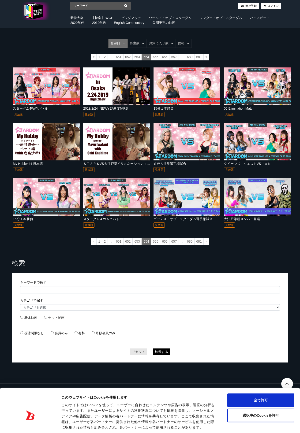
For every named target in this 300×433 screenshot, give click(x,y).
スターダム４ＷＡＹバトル (103, 219)
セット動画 (56, 317)
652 (128, 57)
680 (189, 57)
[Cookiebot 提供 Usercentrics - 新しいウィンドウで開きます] (30, 423)
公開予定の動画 (163, 23)
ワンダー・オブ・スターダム (220, 18)
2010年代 (99, 23)
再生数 (137, 43)
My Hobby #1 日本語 (28, 164)
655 (155, 57)
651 (118, 57)
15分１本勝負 (164, 108)
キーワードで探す (33, 282)
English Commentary (129, 23)
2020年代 (77, 23)
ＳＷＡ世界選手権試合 (170, 164)
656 (164, 57)
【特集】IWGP (102, 18)
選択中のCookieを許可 (261, 393)
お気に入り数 (161, 43)
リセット (138, 352)
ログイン (273, 5)
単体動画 (30, 317)
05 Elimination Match (239, 108)
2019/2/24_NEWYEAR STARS (105, 108)
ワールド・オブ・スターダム (170, 18)
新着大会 (76, 18)
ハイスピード (260, 18)
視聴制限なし (34, 333)
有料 (81, 333)
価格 (183, 43)
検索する (161, 352)
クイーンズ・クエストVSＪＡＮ (247, 164)
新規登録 (251, 5)
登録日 (117, 43)
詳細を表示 (226, 424)
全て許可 (261, 378)
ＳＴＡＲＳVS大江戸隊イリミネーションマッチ (118, 164)
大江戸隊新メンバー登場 (242, 219)
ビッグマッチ (131, 18)
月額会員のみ (105, 333)
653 (137, 57)
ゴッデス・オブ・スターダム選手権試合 (183, 219)
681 (199, 57)
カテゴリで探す (31, 300)
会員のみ (61, 333)
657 (174, 57)
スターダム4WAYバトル (30, 108)
